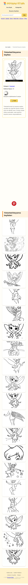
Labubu (7, 18)
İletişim (19, 575)
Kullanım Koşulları (11, 575)
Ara (24, 15)
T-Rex (25, 18)
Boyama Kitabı (10, 577)
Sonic (11, 18)
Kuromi (3, 18)
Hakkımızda (9, 572)
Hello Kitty (16, 18)
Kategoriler (18, 7)
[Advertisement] (14, 29)
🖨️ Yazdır (14, 100)
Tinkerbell (12, 86)
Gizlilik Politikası (17, 572)
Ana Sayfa (9, 7)
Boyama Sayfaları (14, 11)
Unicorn (21, 18)
